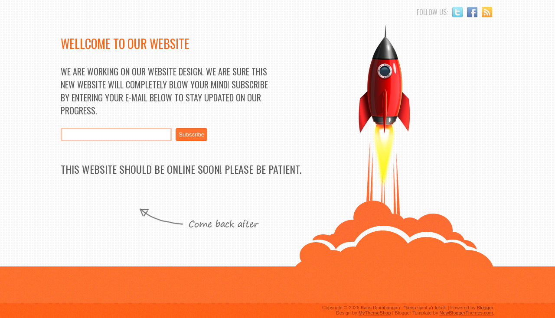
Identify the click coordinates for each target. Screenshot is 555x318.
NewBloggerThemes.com (466, 312)
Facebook (472, 12)
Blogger (485, 307)
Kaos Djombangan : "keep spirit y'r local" (404, 307)
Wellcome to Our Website (125, 43)
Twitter (457, 12)
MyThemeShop (375, 312)
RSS (487, 12)
